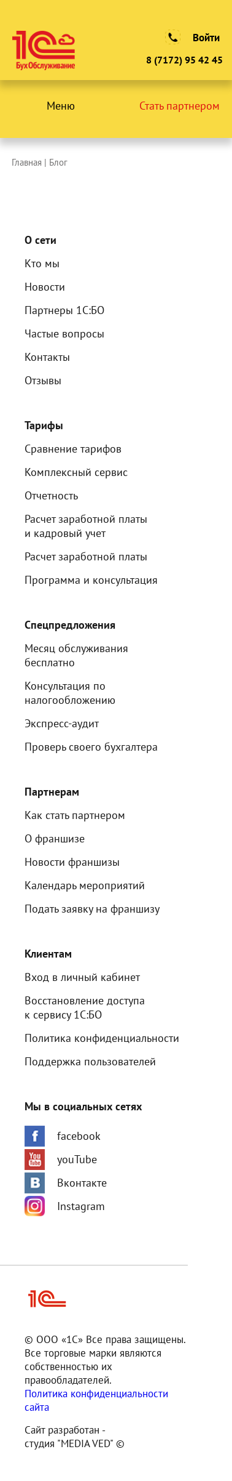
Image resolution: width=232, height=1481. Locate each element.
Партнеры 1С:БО (64, 310)
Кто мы (42, 263)
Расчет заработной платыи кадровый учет (86, 526)
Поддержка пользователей (90, 1061)
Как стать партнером (75, 815)
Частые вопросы (64, 333)
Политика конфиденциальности (102, 1038)
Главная (28, 162)
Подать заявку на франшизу (92, 909)
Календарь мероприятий (85, 885)
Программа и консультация (91, 580)
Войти (206, 37)
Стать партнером (179, 106)
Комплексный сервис (76, 472)
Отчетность (51, 495)
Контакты (47, 357)
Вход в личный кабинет (82, 977)
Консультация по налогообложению (70, 693)
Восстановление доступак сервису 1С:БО (85, 1007)
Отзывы (43, 380)
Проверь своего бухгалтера (91, 747)
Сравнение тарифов (73, 449)
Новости (45, 287)
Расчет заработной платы (86, 556)
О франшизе (55, 838)
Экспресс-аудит (62, 723)
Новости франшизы (72, 862)
